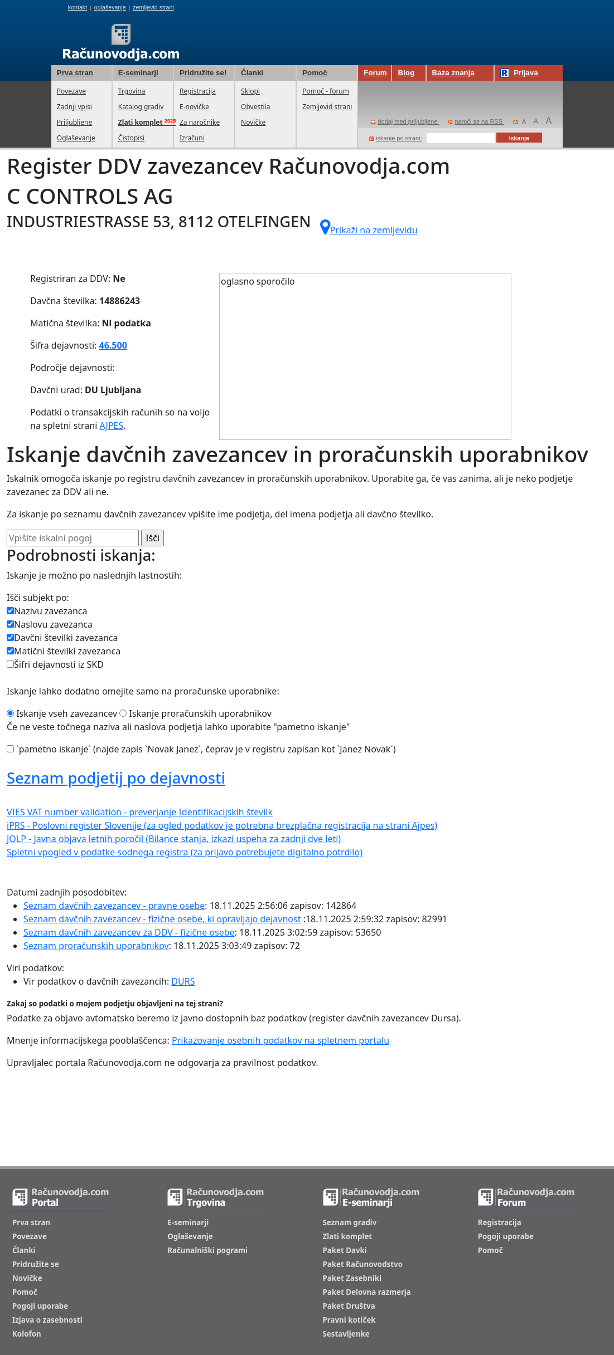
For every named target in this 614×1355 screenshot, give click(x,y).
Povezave (71, 91)
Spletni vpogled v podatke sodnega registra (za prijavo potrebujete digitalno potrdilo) (184, 852)
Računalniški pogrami (207, 1250)
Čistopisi (131, 138)
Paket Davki (345, 1250)
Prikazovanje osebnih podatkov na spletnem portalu (280, 1040)
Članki (252, 73)
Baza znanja (453, 73)
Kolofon (26, 1334)
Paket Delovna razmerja (367, 1292)
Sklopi (250, 91)
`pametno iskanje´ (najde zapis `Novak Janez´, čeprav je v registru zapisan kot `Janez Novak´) (201, 749)
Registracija (198, 91)
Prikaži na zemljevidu (369, 227)
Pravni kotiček (349, 1320)
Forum (375, 73)
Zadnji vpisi (74, 106)
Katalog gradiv (140, 106)
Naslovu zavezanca (50, 624)
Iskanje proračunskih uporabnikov (195, 713)
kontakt (77, 7)
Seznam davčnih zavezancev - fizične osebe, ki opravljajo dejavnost (162, 919)
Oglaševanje (76, 138)
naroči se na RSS (476, 121)
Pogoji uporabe (40, 1306)
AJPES (112, 425)
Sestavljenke (346, 1334)
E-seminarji (138, 73)
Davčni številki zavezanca (62, 638)
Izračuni (192, 138)
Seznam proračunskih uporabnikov (96, 946)
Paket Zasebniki (352, 1278)
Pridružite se (35, 1264)
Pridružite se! (203, 73)
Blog (406, 73)
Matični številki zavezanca (63, 651)
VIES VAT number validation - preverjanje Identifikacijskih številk (140, 812)
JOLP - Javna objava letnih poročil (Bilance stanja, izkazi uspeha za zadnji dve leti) (174, 839)
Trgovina (132, 91)
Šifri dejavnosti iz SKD (55, 664)
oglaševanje (110, 7)
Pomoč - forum (325, 91)
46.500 (113, 345)
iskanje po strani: (395, 138)
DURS (183, 981)
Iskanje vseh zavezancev (62, 713)
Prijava (519, 73)
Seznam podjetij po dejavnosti (116, 777)
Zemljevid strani (327, 106)
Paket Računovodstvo (363, 1264)
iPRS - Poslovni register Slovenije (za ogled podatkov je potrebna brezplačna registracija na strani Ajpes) (222, 825)
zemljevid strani (153, 7)
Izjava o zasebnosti (47, 1320)
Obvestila (255, 106)
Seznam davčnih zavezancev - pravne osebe (114, 905)
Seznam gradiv (350, 1222)
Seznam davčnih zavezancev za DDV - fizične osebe (129, 932)
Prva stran (75, 73)
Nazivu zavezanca (47, 611)
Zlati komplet (348, 1236)
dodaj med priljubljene (405, 121)
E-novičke (194, 106)
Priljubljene (74, 122)
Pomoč (314, 73)
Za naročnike (200, 122)
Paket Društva (349, 1306)
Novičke (253, 122)
